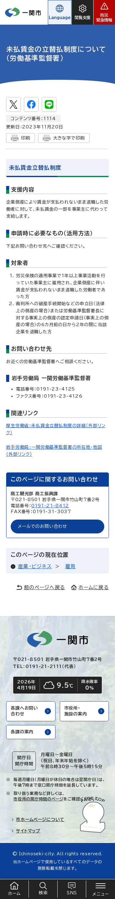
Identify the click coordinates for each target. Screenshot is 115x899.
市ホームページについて (37, 819)
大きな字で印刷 (64, 138)
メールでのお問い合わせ (42, 526)
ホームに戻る (90, 587)
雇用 (70, 566)
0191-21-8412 (50, 506)
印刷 (20, 138)
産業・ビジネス (35, 566)
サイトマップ (25, 831)
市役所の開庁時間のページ (38, 799)
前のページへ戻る (41, 587)
